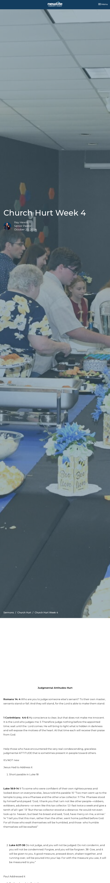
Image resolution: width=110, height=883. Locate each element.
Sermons (8, 612)
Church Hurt (24, 612)
